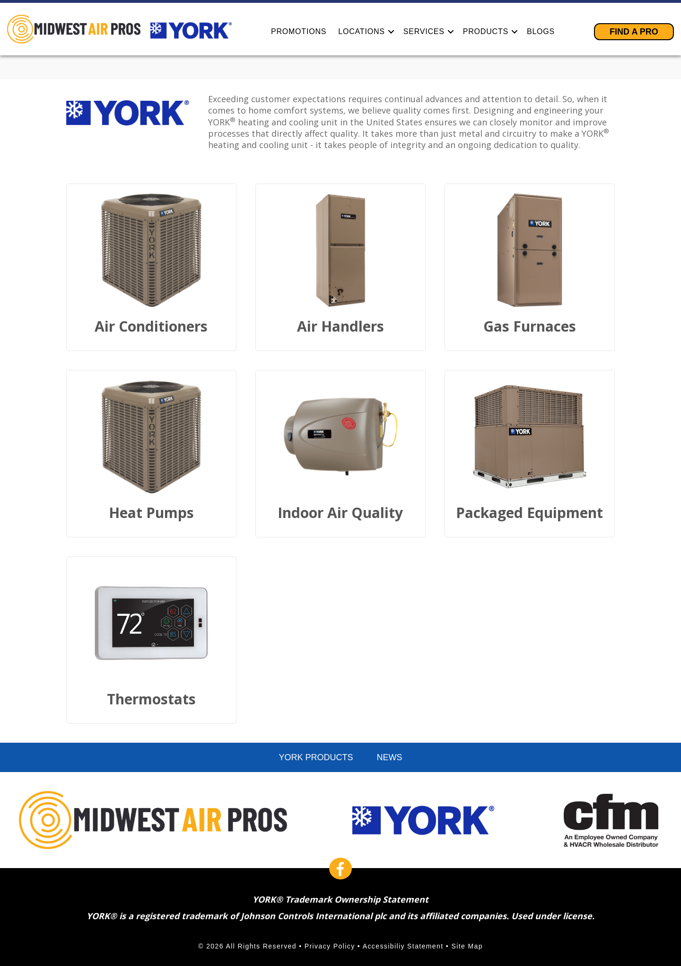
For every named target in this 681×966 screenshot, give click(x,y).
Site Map (466, 946)
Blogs (541, 31)
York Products (316, 757)
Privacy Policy (330, 946)
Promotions (298, 31)
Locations (361, 31)
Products (485, 31)
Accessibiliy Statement (403, 946)
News (389, 757)
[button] (391, 31)
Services (424, 31)
